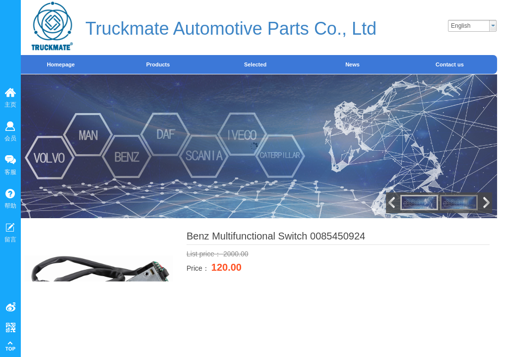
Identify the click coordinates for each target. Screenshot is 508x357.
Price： (199, 268)
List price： (205, 254)
